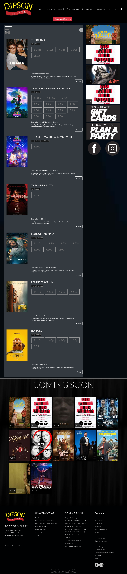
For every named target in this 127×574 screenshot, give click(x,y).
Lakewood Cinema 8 (55, 9)
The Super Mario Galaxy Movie (44, 521)
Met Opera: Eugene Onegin (73, 546)
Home (40, 9)
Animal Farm (69, 543)
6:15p (61, 110)
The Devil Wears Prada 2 (73, 540)
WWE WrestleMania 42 (72, 535)
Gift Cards (98, 532)
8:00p (37, 116)
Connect (112, 9)
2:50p (63, 243)
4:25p (62, 291)
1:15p (37, 104)
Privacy (97, 558)
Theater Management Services (104, 552)
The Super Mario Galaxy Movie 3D (46, 524)
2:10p (50, 49)
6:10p (37, 249)
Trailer (78, 81)
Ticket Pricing (99, 547)
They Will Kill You (40, 526)
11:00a (37, 98)
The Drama (38, 518)
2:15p (61, 104)
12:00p (64, 98)
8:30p (49, 116)
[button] (122, 9)
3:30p (37, 146)
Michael (67, 537)
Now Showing (73, 9)
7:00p (74, 49)
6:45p (73, 110)
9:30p (61, 249)
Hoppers (38, 535)
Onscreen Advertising (101, 541)
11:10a (37, 340)
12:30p (51, 243)
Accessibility (98, 555)
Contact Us (98, 524)
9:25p (37, 55)
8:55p (37, 346)
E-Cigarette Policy (100, 549)
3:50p (75, 243)
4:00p (73, 104)
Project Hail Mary (40, 529)
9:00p (61, 116)
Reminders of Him (40, 532)
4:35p (62, 49)
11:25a (37, 243)
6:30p (74, 340)
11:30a (51, 98)
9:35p (37, 195)
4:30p (37, 110)
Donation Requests (101, 529)
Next (81, 30)
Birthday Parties (100, 538)
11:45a (37, 49)
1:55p (50, 291)
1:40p (50, 340)
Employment (98, 526)
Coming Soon (87, 9)
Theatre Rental (99, 544)
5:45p (49, 110)
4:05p (62, 340)
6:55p (74, 291)
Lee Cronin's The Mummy (73, 526)
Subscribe (101, 9)
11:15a (37, 291)
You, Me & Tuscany (71, 518)
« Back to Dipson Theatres (13, 545)
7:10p (49, 249)
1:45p (49, 104)
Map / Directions (100, 521)
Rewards (97, 518)
